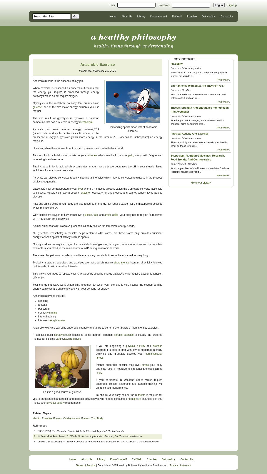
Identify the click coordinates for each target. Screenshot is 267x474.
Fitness (57, 418)
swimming (51, 312)
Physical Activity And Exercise (190, 133)
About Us (127, 16)
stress (145, 364)
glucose (37, 107)
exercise (157, 345)
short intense (121, 262)
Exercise (192, 16)
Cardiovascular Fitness (76, 418)
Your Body (97, 418)
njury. (100, 372)
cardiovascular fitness (68, 338)
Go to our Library (201, 182)
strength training (56, 320)
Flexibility (177, 63)
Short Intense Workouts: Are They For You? (198, 85)
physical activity (135, 345)
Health (36, 418)
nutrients (140, 394)
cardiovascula (62, 334)
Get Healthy (208, 16)
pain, (131, 155)
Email (112, 5)
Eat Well (177, 16)
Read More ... (224, 79)
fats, (95, 214)
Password (164, 5)
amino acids (111, 214)
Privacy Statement (180, 465)
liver (80, 188)
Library (141, 16)
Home (112, 16)
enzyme (85, 192)
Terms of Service (85, 465)
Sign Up (232, 5)
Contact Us (227, 16)
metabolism (85, 122)
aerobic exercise (123, 334)
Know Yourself (158, 16)
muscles (92, 155)
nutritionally (134, 398)
